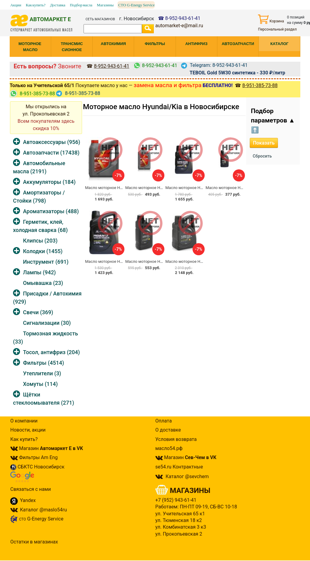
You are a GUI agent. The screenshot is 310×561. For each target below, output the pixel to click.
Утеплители (42, 373)
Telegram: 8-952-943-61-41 (214, 65)
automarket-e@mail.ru (179, 25)
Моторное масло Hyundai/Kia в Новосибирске (161, 107)
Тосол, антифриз (51, 352)
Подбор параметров (273, 120)
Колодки (43, 251)
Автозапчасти (51, 152)
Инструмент (45, 262)
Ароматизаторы (51, 211)
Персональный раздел (277, 29)
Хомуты (40, 384)
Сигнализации (47, 323)
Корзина (271, 19)
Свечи (38, 312)
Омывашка (43, 283)
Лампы (39, 272)
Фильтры (43, 363)
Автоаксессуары (51, 142)
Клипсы (40, 240)
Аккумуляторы (49, 182)
